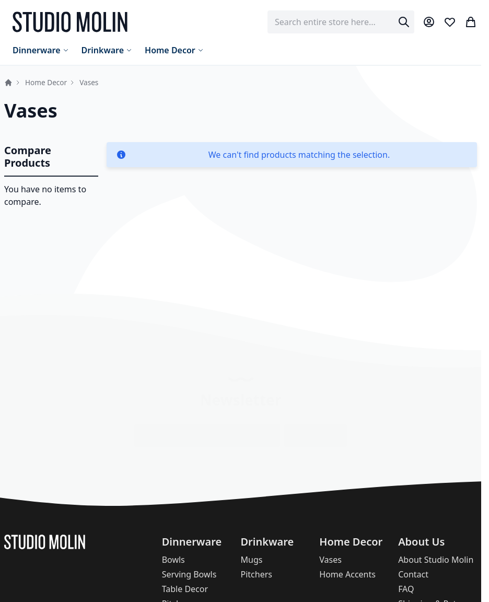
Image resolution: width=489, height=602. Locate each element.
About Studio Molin (435, 559)
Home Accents (347, 574)
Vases (330, 559)
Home (8, 82)
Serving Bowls (189, 574)
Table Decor (185, 589)
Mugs (251, 559)
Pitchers (256, 574)
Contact (413, 574)
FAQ (406, 589)
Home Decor (46, 82)
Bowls (173, 559)
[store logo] (70, 21)
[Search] (404, 22)
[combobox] (340, 21)
